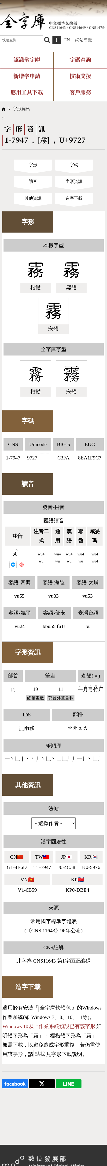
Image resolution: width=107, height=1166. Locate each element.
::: (2, 2)
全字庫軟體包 (55, 1008)
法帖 (53, 808)
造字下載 (74, 198)
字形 (33, 164)
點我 (40, 1054)
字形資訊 (21, 108)
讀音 (33, 181)
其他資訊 (33, 198)
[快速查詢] (21, 39)
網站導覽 (83, 40)
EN (67, 40)
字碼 (74, 164)
